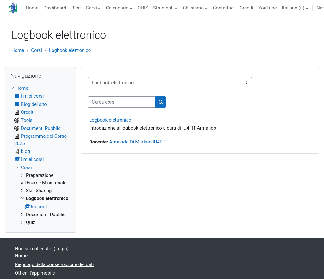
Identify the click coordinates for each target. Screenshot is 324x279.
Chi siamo (193, 8)
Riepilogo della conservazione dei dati (54, 264)
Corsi (91, 8)
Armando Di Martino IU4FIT (137, 142)
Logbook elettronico (70, 50)
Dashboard (54, 8)
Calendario (117, 8)
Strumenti (163, 8)
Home (32, 8)
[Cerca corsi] (122, 102)
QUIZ (143, 8)
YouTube (268, 8)
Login (61, 249)
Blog (76, 8)
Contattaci (224, 8)
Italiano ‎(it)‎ (293, 8)
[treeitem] (40, 155)
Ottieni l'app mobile (35, 273)
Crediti (246, 8)
